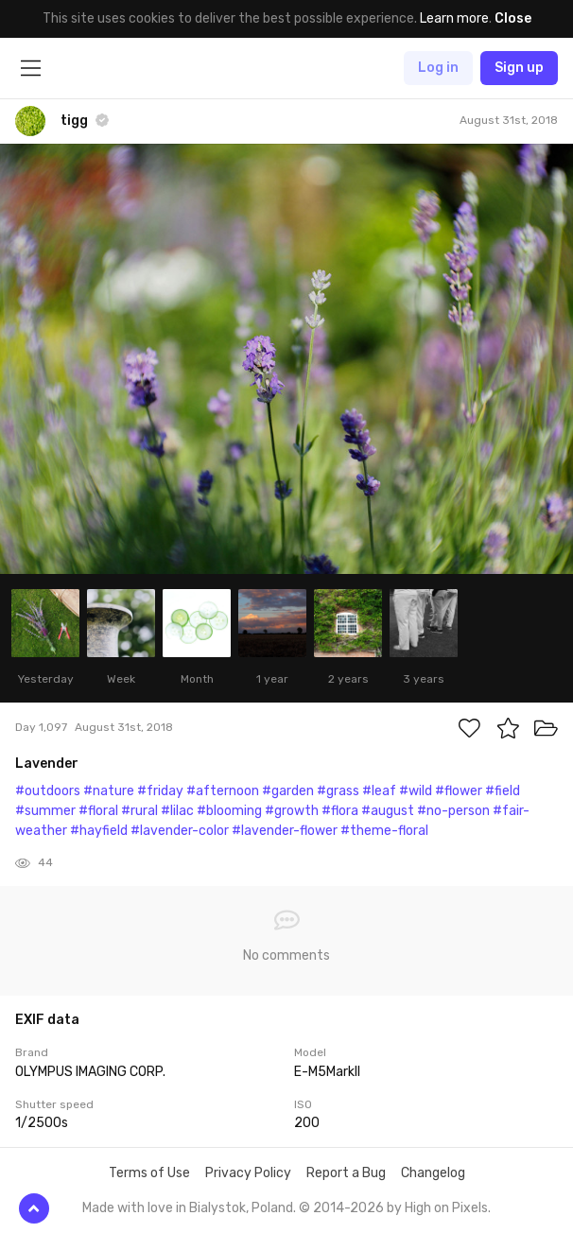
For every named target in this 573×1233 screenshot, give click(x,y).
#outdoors (47, 791)
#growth (292, 811)
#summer (45, 811)
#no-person (453, 811)
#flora (339, 811)
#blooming (229, 811)
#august (387, 811)
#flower (458, 791)
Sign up (519, 68)
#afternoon (222, 791)
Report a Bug (346, 1173)
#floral (98, 811)
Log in (438, 68)
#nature (108, 791)
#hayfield (99, 831)
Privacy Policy (248, 1173)
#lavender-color (179, 831)
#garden (288, 791)
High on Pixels (446, 1208)
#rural (139, 811)
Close (513, 18)
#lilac (177, 811)
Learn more (454, 18)
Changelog (433, 1173)
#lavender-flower (285, 831)
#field (502, 791)
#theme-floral (384, 831)
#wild (415, 791)
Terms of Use (149, 1173)
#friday (160, 791)
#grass (338, 791)
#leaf (379, 791)
